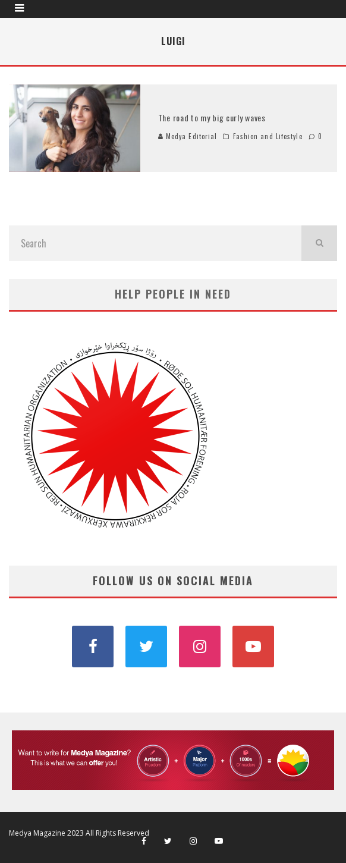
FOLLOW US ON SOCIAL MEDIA (173, 580)
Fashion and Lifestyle (268, 136)
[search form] (155, 243)
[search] (319, 243)
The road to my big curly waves (212, 117)
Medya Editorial (188, 136)
